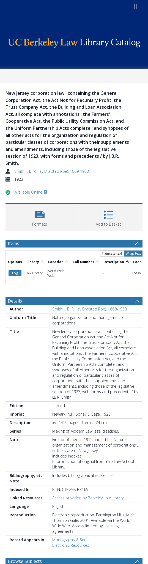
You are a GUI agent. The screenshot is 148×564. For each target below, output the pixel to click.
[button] (40, 217)
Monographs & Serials (71, 539)
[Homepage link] (74, 41)
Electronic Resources (70, 545)
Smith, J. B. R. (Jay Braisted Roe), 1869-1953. (52, 171)
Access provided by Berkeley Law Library (88, 497)
